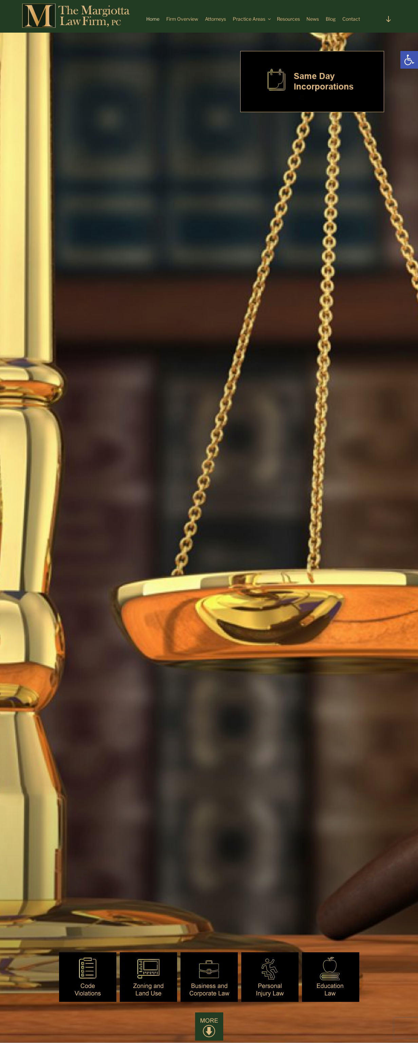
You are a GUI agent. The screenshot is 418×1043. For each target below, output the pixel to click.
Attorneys (215, 19)
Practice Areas (252, 19)
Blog (331, 19)
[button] (409, 60)
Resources (288, 19)
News (312, 19)
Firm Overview (182, 19)
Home (152, 19)
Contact (351, 19)
